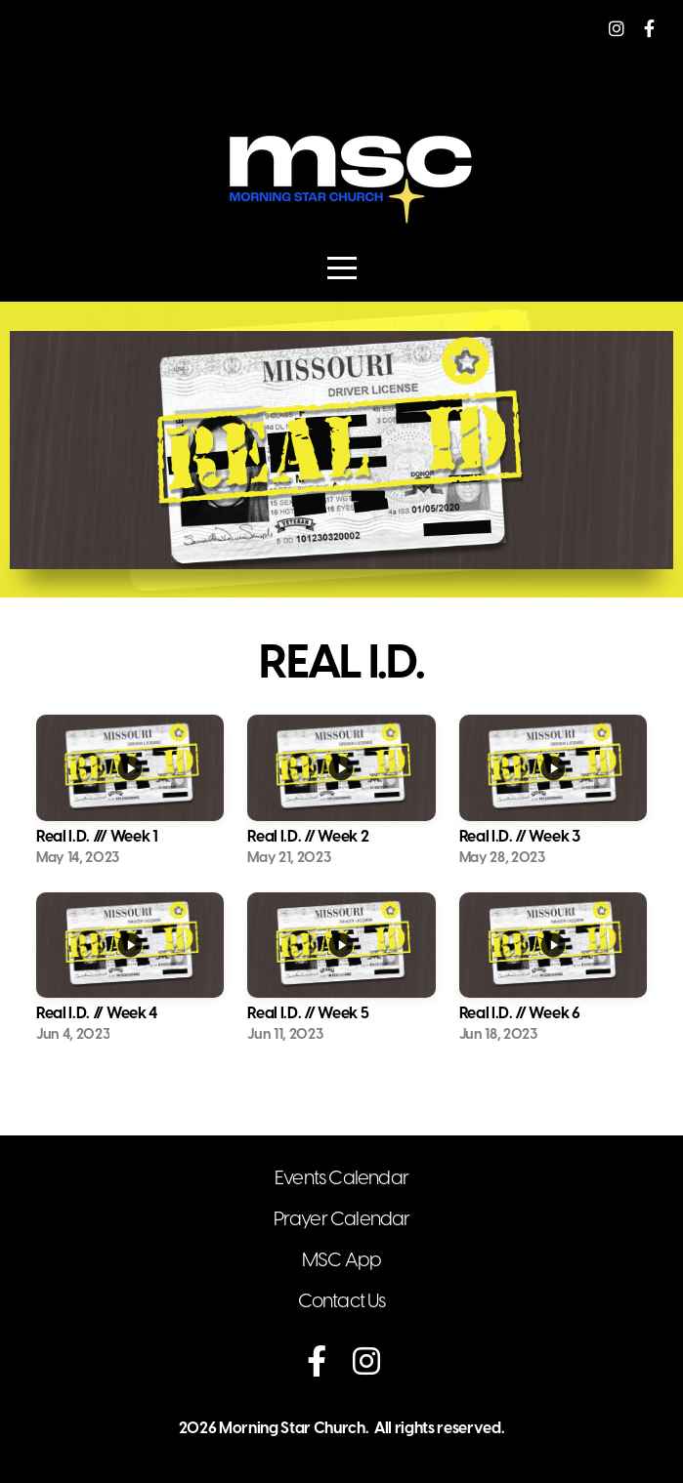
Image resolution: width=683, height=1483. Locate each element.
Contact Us (342, 1302)
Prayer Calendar (342, 1220)
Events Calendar (341, 1179)
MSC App (341, 1261)
